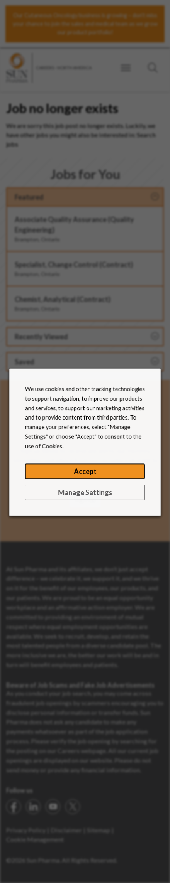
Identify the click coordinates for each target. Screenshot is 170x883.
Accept (84, 478)
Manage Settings (85, 498)
